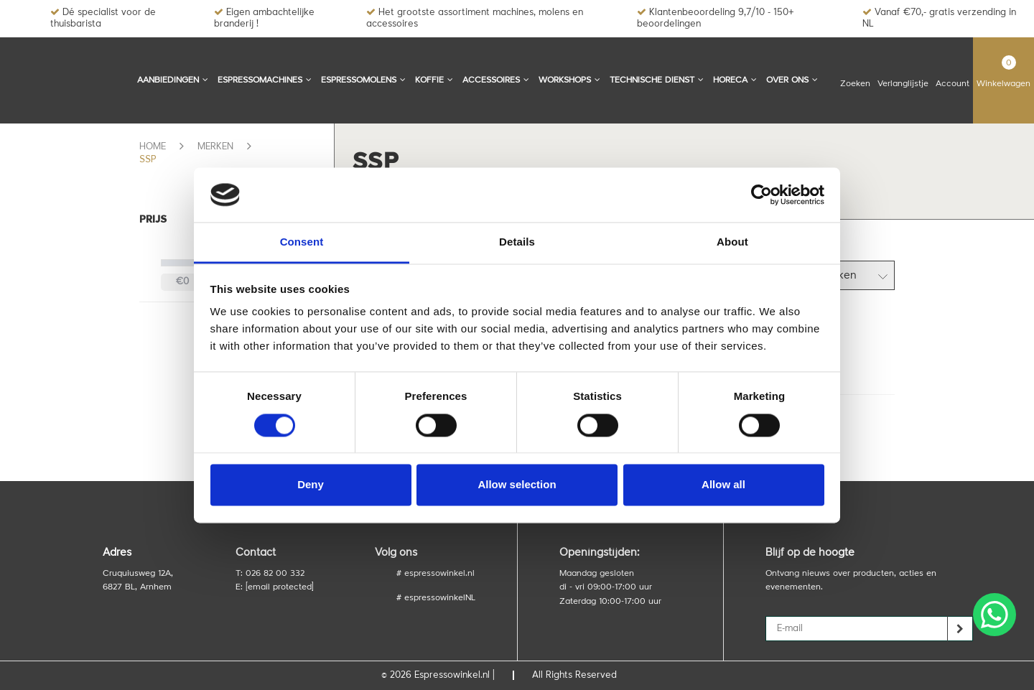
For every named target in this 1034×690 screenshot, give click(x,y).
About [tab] (732, 242)
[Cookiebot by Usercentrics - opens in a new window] (761, 194)
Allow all (723, 485)
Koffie (434, 80)
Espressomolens (363, 80)
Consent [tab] (302, 242)
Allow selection (517, 485)
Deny (310, 485)
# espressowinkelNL (435, 598)
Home (152, 146)
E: (275, 587)
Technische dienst (657, 80)
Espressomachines (265, 80)
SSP (148, 159)
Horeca (735, 80)
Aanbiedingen (172, 80)
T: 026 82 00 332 (270, 573)
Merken (215, 146)
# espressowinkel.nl (435, 573)
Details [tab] (517, 242)
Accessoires (495, 80)
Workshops (569, 80)
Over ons (792, 80)
